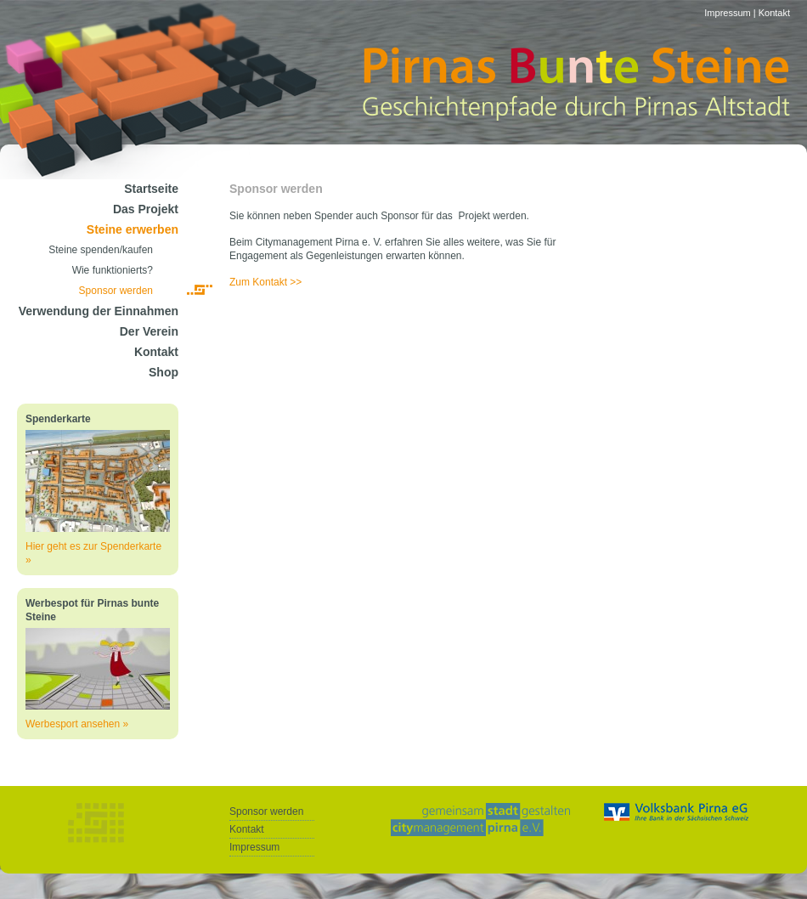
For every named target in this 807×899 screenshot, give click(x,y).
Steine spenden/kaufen (100, 250)
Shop (163, 372)
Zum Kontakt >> (265, 282)
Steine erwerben (132, 229)
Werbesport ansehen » (76, 724)
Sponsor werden (116, 291)
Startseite (151, 188)
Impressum (727, 13)
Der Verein (149, 331)
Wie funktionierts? (112, 270)
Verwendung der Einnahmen (98, 311)
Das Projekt (145, 209)
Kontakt (774, 13)
